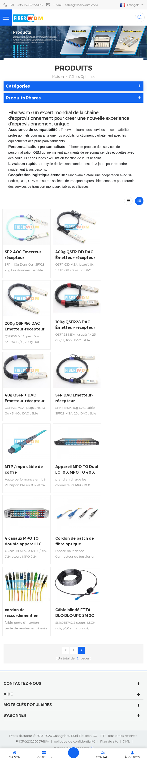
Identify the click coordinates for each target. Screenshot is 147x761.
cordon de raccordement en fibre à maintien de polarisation (119, 533)
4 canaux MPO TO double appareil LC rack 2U (23, 533)
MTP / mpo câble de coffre (120, 392)
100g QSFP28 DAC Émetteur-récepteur (25, 322)
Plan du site (109, 732)
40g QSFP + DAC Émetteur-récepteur (25, 392)
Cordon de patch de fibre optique (72, 533)
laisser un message (73, 753)
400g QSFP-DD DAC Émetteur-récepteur (73, 253)
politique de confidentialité (74, 732)
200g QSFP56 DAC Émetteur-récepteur (121, 253)
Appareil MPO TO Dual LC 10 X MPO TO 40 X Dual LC (22, 463)
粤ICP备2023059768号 (32, 732)
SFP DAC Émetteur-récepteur (72, 392)
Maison (58, 77)
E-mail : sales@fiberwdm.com (75, 5)
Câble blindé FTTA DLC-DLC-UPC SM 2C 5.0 (25, 603)
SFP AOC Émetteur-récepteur (24, 253)
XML (126, 732)
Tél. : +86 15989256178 (26, 5)
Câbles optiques (82, 77)
